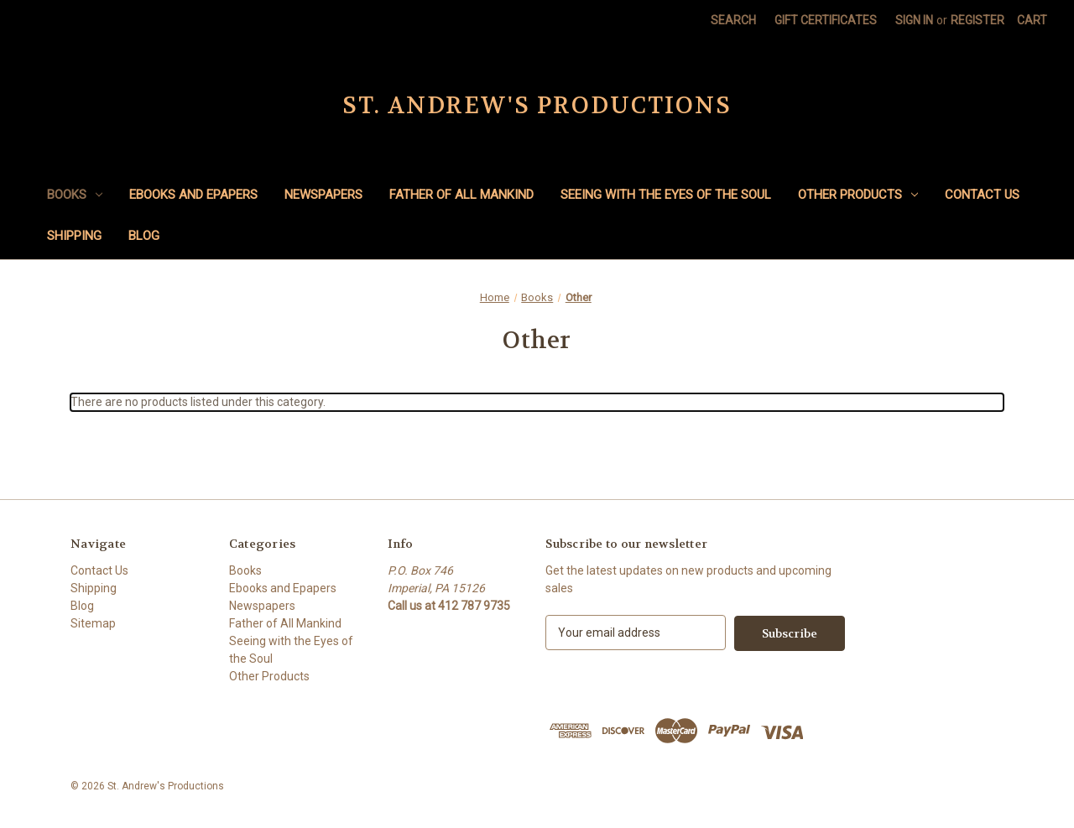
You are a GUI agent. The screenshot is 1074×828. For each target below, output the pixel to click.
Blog (143, 235)
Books (74, 194)
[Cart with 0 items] (1032, 20)
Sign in (914, 20)
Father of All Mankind (461, 194)
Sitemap (93, 623)
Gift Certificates (825, 20)
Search (733, 20)
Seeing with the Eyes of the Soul (665, 194)
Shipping (74, 235)
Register (977, 20)
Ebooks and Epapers (193, 194)
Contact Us (982, 194)
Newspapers (323, 194)
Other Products (858, 194)
